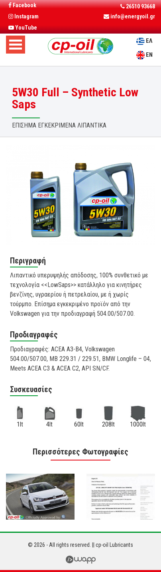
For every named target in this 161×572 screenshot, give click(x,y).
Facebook (22, 5)
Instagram (23, 16)
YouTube (22, 27)
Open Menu (15, 45)
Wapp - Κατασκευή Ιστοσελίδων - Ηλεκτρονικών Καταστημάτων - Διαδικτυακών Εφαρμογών (80, 559)
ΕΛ (149, 40)
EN (149, 54)
